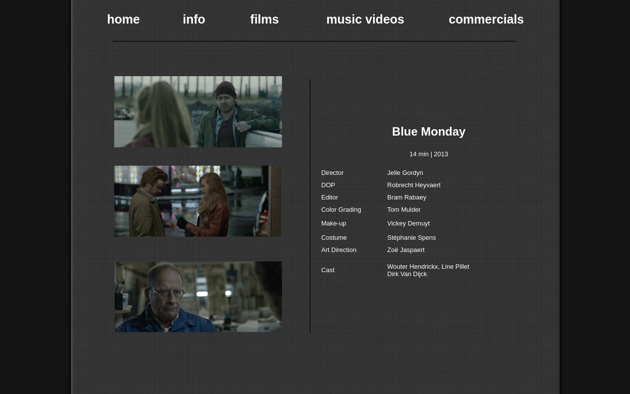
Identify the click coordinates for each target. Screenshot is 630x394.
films (264, 19)
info (194, 19)
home (123, 19)
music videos (365, 19)
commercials (486, 19)
